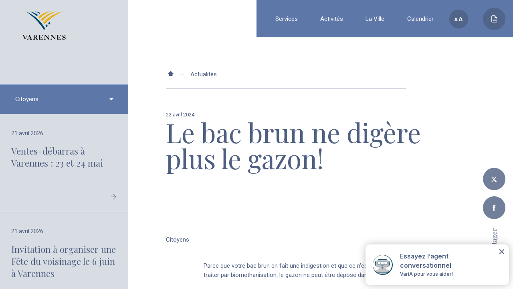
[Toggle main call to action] (494, 19)
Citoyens (177, 239)
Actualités (203, 74)
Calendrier (420, 18)
